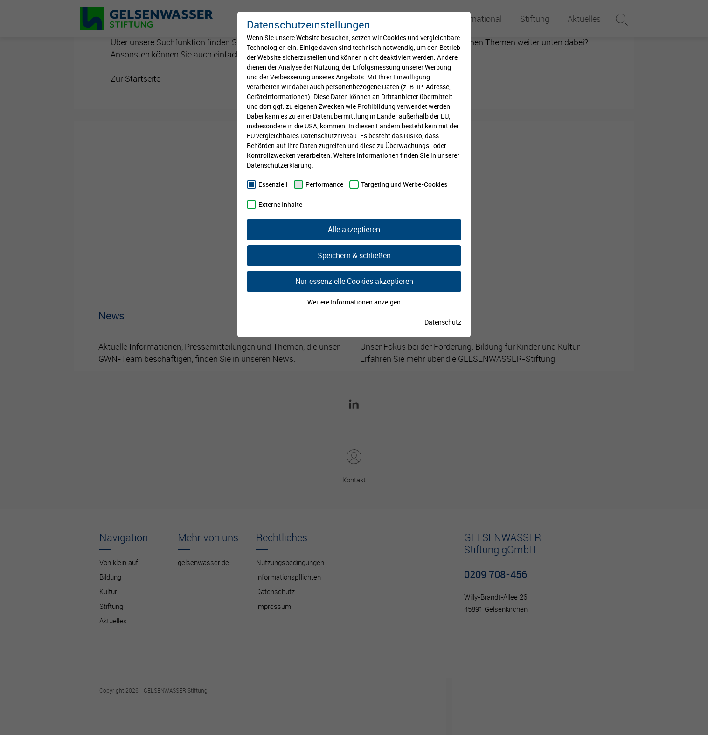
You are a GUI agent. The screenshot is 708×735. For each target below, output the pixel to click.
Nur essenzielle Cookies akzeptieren (354, 281)
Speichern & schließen (354, 255)
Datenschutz (442, 322)
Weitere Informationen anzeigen (354, 301)
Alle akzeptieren (354, 229)
